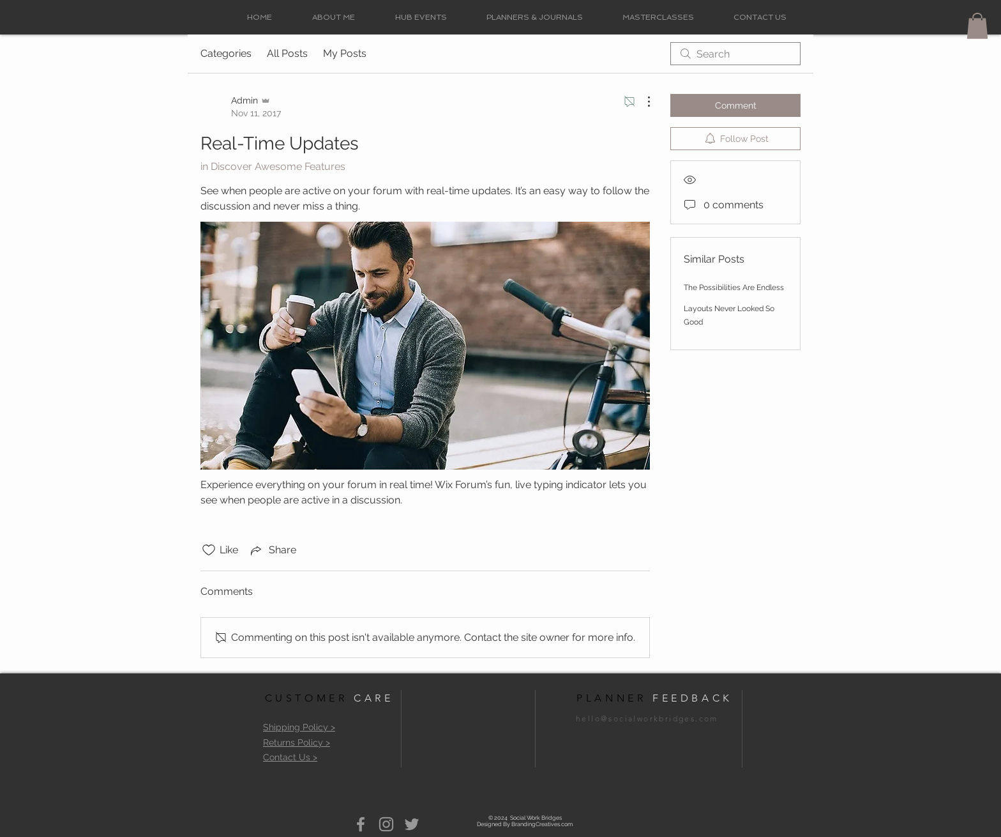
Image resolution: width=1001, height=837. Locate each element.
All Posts (287, 53)
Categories (226, 53)
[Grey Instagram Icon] (386, 824)
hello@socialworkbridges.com (647, 718)
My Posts (344, 53)
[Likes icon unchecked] (208, 550)
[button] (977, 26)
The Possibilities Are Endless (734, 287)
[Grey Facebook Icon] (360, 824)
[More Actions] (642, 101)
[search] (735, 53)
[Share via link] (272, 550)
